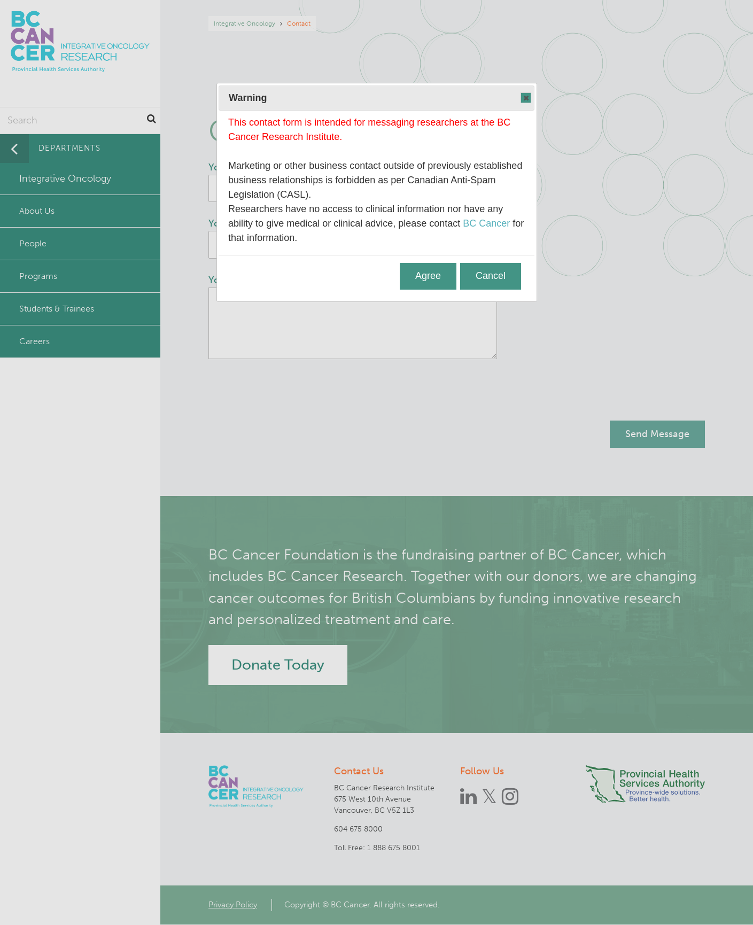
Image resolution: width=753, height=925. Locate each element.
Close (525, 98)
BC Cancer (486, 223)
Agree (428, 275)
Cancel (491, 275)
